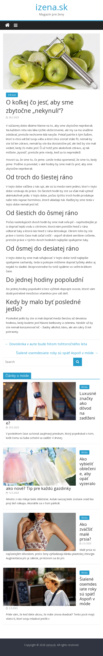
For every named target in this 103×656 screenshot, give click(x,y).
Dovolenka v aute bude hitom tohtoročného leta (46, 344)
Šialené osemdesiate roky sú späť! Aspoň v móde (57, 353)
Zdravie (12, 94)
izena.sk (51, 7)
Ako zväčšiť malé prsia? (86, 531)
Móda (84, 387)
